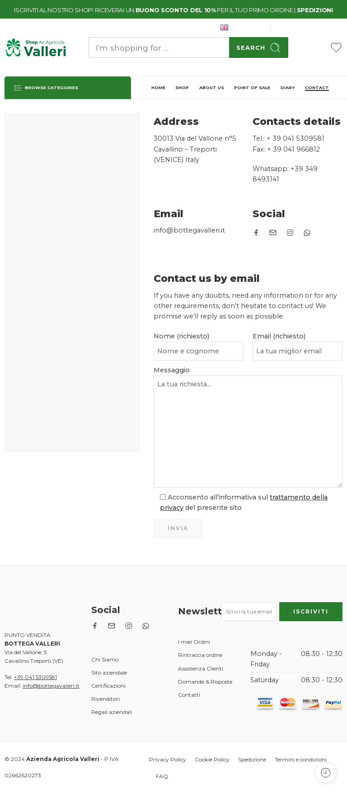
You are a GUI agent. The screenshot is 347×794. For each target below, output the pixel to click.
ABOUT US (211, 87)
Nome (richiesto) (199, 337)
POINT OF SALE (252, 87)
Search (258, 47)
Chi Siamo (104, 659)
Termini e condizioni (301, 759)
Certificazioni (108, 685)
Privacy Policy (167, 759)
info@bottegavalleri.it (51, 685)
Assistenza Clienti (200, 668)
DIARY (288, 87)
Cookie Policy (212, 759)
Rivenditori (105, 698)
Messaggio (248, 376)
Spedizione (252, 759)
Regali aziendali (111, 711)
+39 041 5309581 (35, 677)
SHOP (182, 87)
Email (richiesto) (297, 337)
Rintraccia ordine (200, 654)
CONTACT (317, 87)
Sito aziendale (109, 672)
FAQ (162, 776)
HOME (158, 87)
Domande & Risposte (205, 681)
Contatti (189, 694)
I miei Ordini (194, 641)
